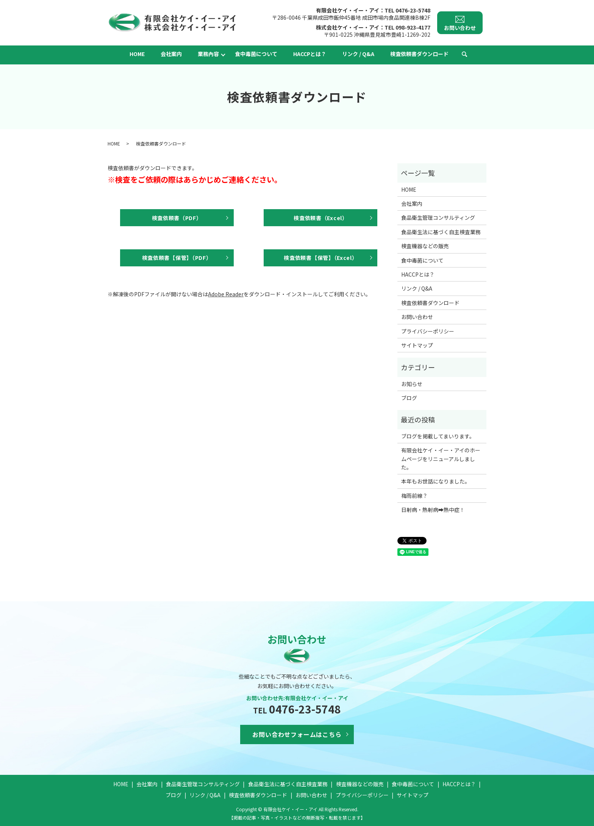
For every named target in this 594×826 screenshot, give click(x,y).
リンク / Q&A (358, 54)
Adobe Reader (226, 294)
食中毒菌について (256, 54)
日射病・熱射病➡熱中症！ (433, 509)
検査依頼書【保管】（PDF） (177, 257)
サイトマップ (417, 345)
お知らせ (411, 384)
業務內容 (208, 54)
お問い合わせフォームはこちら (296, 734)
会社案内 (171, 54)
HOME (137, 54)
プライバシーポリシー (427, 331)
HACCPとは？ (309, 54)
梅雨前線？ (414, 495)
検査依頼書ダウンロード (419, 54)
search (464, 54)
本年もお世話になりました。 (435, 481)
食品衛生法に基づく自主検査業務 (441, 232)
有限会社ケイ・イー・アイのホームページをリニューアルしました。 (440, 458)
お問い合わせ (417, 317)
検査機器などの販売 (425, 246)
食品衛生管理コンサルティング (438, 217)
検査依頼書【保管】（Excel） (320, 257)
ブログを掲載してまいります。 (438, 436)
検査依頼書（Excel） (320, 218)
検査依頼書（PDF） (177, 218)
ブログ (409, 398)
